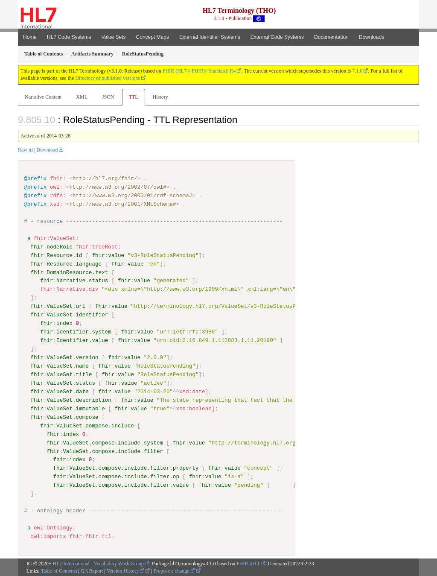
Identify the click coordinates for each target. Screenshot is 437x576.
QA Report (92, 570)
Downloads (371, 37)
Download (47, 150)
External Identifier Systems (209, 37)
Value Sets (113, 37)
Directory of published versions (107, 78)
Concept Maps (152, 37)
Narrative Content (43, 97)
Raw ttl (25, 150)
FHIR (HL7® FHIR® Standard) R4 (199, 71)
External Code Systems (277, 37)
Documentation (331, 37)
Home (30, 37)
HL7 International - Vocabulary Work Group (98, 563)
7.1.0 (357, 71)
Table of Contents (59, 570)
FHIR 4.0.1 (247, 563)
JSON (108, 97)
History (160, 97)
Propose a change (174, 570)
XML (81, 97)
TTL (133, 97)
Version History (126, 570)
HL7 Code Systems (69, 37)
